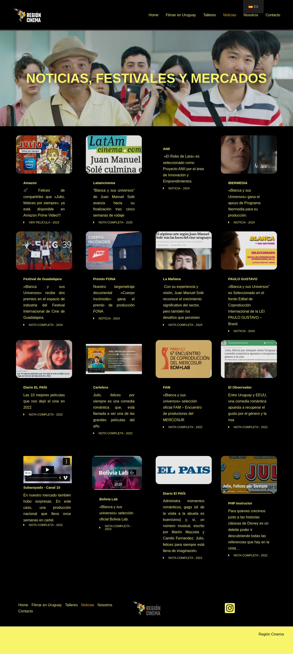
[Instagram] (230, 608)
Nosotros (251, 15)
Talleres (209, 15)
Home (154, 15)
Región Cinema (271, 634)
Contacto (273, 15)
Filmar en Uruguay (181, 15)
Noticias (229, 15)
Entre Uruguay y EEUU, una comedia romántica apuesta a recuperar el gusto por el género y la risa (247, 407)
